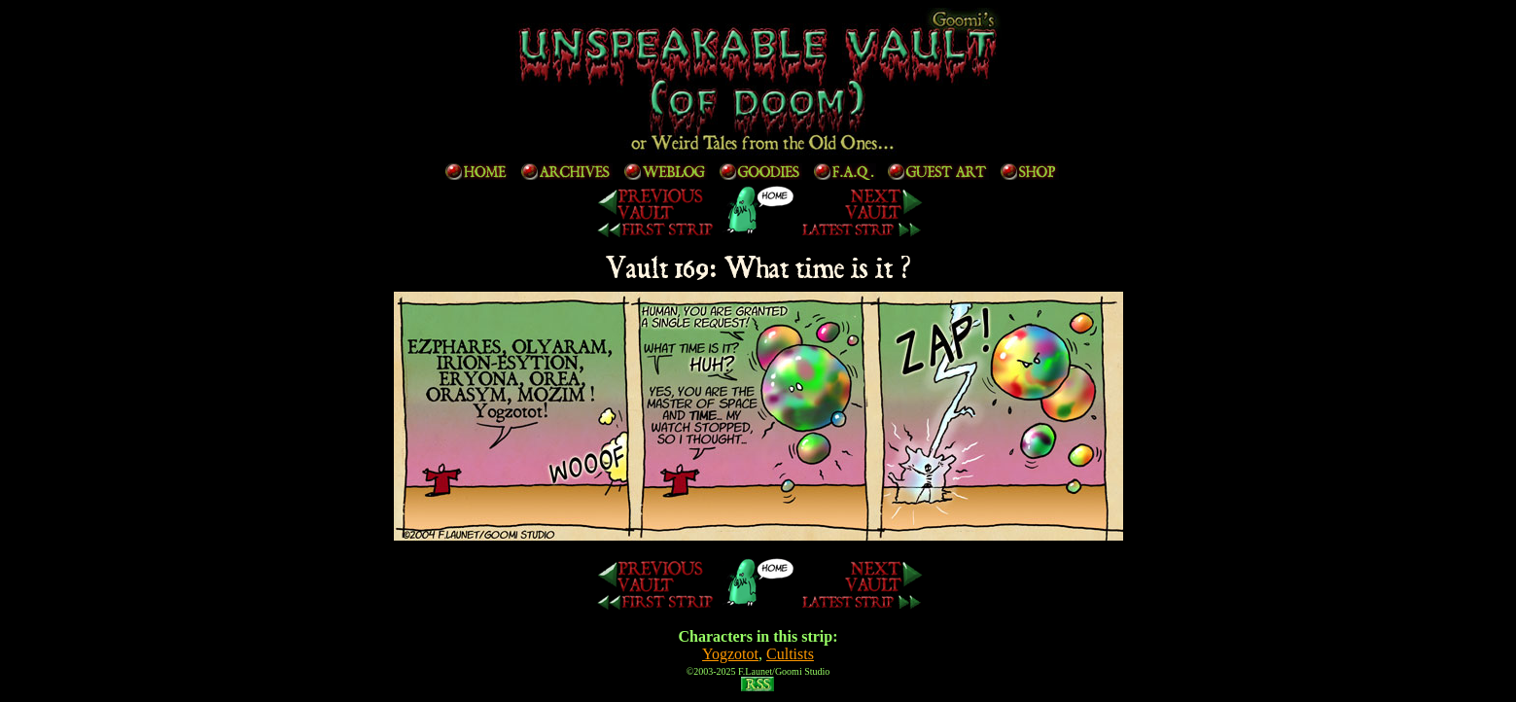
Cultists (790, 654)
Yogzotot (730, 654)
